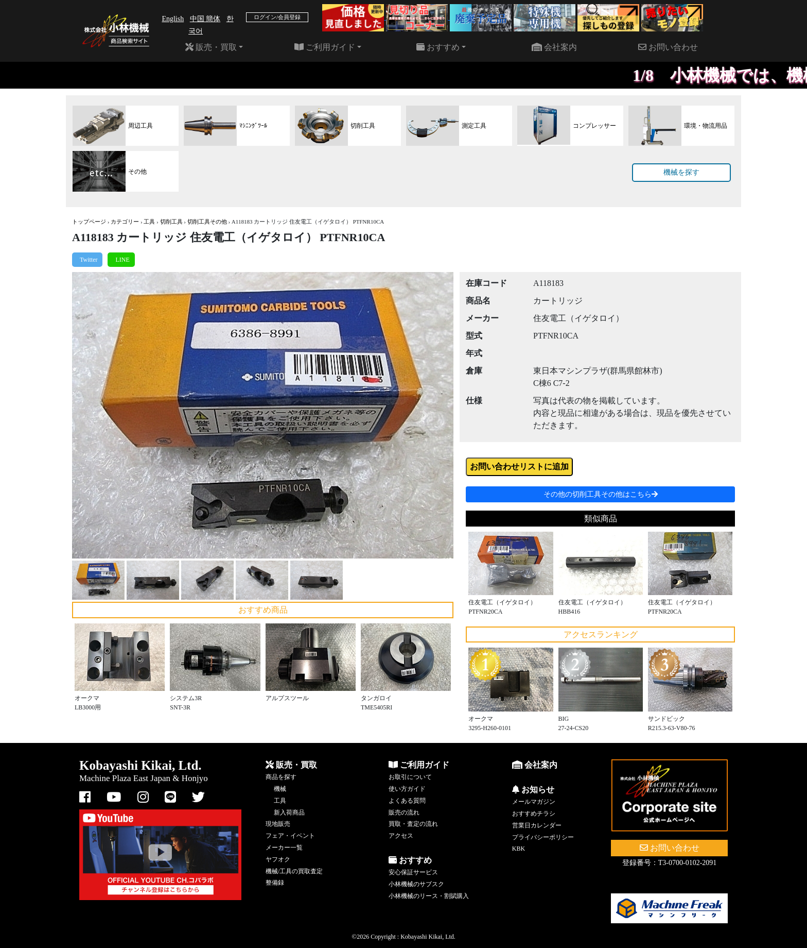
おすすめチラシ (533, 813)
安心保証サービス (413, 872)
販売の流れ (404, 812)
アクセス (401, 835)
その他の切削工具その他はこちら (600, 494)
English (173, 19)
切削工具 (171, 221)
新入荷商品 (289, 812)
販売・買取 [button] (211, 47)
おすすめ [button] (438, 47)
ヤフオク (278, 859)
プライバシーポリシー (543, 837)
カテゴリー (125, 221)
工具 (149, 221)
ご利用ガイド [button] (324, 47)
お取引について (410, 777)
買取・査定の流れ (413, 823)
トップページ (89, 221)
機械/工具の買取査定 (294, 871)
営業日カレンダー (537, 825)
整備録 (275, 882)
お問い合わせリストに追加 (519, 466)
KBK (518, 848)
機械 (280, 788)
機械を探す (681, 172)
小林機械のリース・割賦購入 (429, 896)
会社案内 (554, 47)
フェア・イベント (290, 835)
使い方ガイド (407, 788)
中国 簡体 (205, 19)
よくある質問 (407, 800)
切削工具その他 (207, 221)
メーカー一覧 (284, 847)
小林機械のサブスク (416, 884)
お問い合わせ (668, 47)
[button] (100, 415)
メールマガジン (533, 801)
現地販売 (278, 823)
